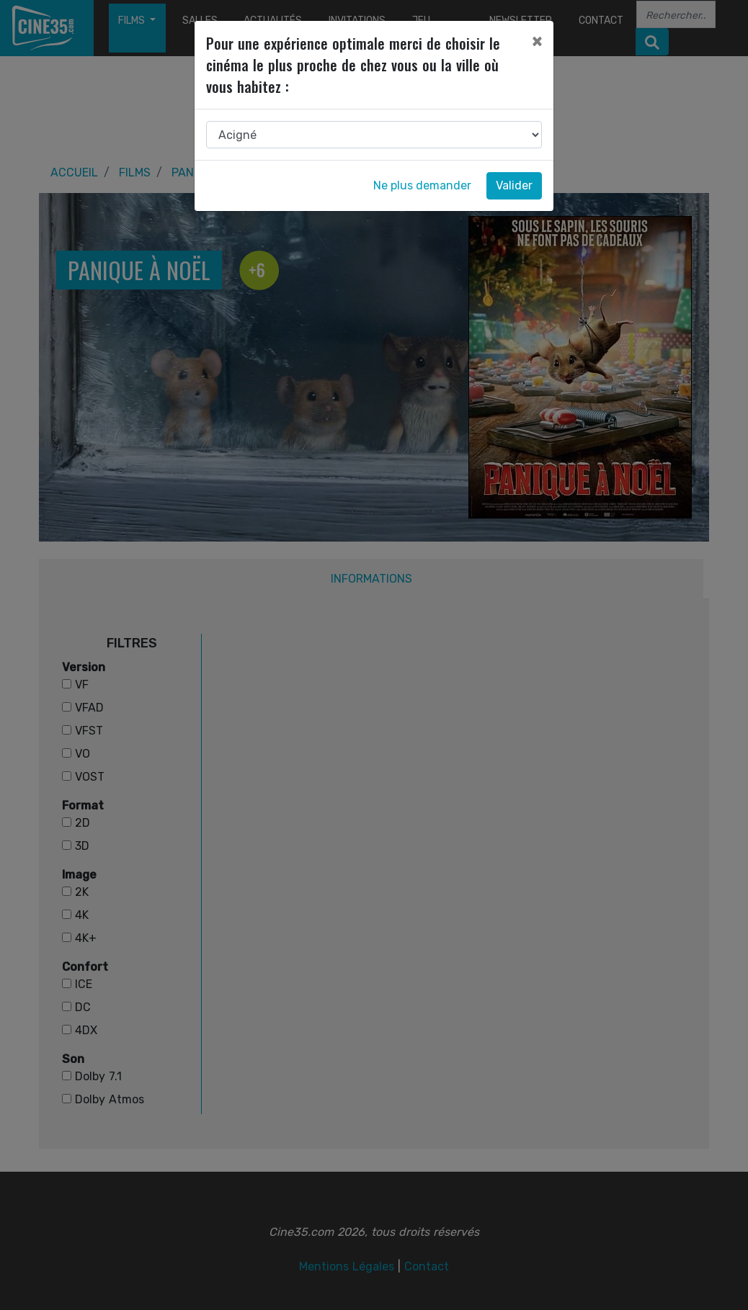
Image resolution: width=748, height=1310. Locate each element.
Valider (514, 185)
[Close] (536, 41)
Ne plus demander (422, 185)
